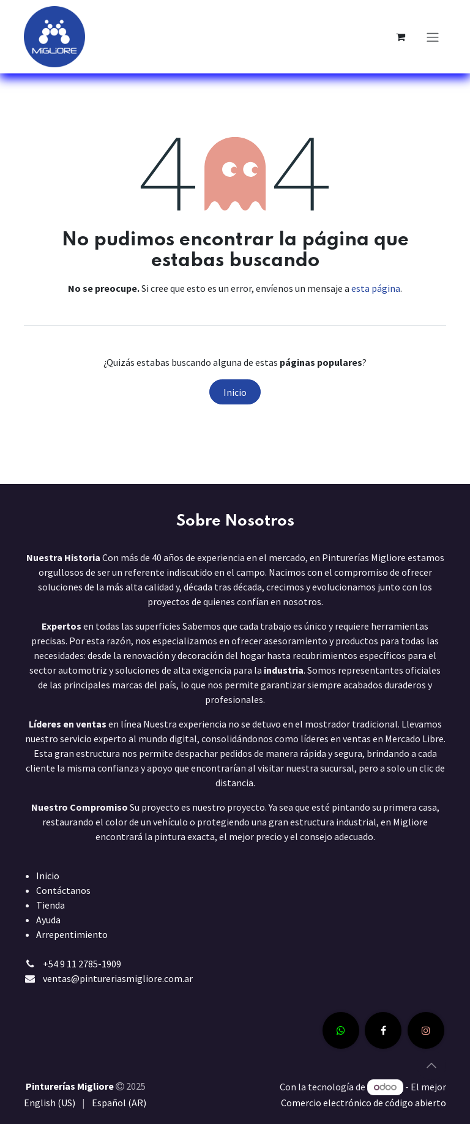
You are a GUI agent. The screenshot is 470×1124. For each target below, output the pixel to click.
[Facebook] (383, 1030)
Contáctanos (63, 890)
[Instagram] (426, 1030)
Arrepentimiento (72, 934)
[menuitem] (49, 1102)
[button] (431, 1065)
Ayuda (48, 920)
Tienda (50, 905)
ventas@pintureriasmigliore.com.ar (118, 978)
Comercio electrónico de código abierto (363, 1102)
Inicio (235, 392)
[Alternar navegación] (432, 37)
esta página (375, 288)
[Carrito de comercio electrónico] (400, 37)
